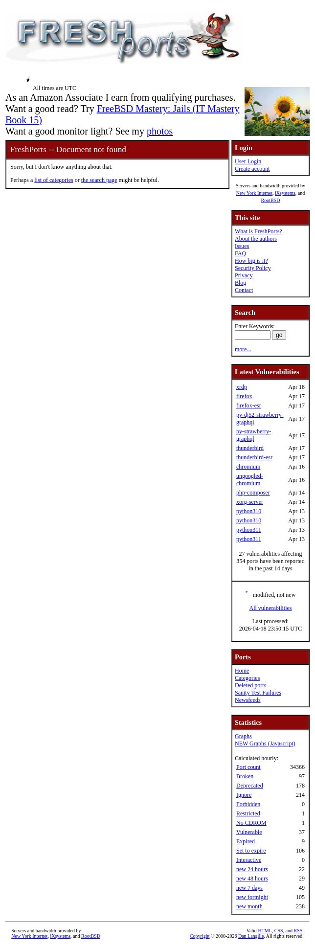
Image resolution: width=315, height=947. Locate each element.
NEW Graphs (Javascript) (265, 743)
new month (249, 906)
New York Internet (254, 193)
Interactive (248, 860)
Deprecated (249, 785)
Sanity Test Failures (258, 692)
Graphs (243, 736)
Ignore (243, 794)
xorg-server (249, 501)
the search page (99, 180)
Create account (252, 168)
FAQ (240, 253)
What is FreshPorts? (258, 231)
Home (242, 670)
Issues (242, 246)
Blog (240, 282)
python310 (248, 511)
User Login (248, 161)
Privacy (244, 275)
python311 (248, 529)
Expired (245, 841)
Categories (247, 678)
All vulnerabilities (270, 608)
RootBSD (270, 200)
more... (243, 349)
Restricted (248, 813)
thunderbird (250, 448)
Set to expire (251, 850)
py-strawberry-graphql (253, 435)
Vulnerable (249, 832)
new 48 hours (252, 878)
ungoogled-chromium (249, 480)
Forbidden (248, 804)
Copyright (200, 936)
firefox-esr (248, 405)
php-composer (253, 492)
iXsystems (285, 193)
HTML (264, 930)
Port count (248, 767)
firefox (244, 396)
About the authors (256, 238)
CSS (278, 930)
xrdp (241, 386)
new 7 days (249, 887)
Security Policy (253, 268)
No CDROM (251, 822)
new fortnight (252, 897)
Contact (244, 290)
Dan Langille (251, 936)
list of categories (53, 180)
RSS (297, 930)
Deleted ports (250, 685)
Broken (244, 776)
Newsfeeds (248, 700)
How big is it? (251, 260)
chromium (248, 466)
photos (160, 131)
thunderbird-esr (254, 457)
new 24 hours (252, 869)
